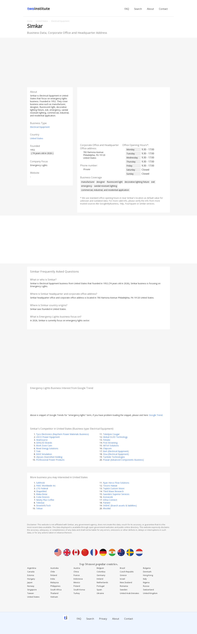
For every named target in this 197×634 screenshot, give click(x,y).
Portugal (100, 586)
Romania (124, 586)
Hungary (31, 578)
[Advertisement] (98, 62)
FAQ (127, 8)
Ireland (100, 578)
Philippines (55, 586)
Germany (101, 575)
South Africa (56, 589)
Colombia (101, 571)
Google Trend (155, 415)
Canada (30, 571)
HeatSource (42, 439)
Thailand (54, 593)
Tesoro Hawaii (110, 485)
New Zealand (126, 582)
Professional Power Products (50, 459)
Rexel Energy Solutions (47, 448)
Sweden (123, 589)
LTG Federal (42, 488)
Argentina (31, 568)
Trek (38, 451)
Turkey (77, 593)
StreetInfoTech (43, 505)
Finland (53, 575)
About (150, 8)
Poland (77, 586)
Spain (99, 589)
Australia (54, 568)
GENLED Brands (44, 442)
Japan (29, 582)
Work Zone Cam (44, 445)
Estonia (30, 575)
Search (138, 8)
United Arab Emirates (129, 593)
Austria (77, 568)
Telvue (39, 508)
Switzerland (148, 589)
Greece (123, 575)
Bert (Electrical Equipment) (116, 451)
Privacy (103, 618)
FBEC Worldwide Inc (46, 485)
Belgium (100, 568)
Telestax (40, 502)
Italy (145, 578)
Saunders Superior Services (116, 494)
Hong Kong (148, 575)
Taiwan (30, 593)
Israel (122, 578)
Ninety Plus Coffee (45, 499)
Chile (52, 571)
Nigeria (146, 582)
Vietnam (54, 596)
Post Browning (110, 442)
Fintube (106, 439)
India (52, 578)
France (77, 575)
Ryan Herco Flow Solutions (116, 482)
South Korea (79, 589)
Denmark (147, 571)
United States (36, 138)
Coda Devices (42, 497)
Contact (163, 8)
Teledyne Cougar (111, 434)
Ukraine (100, 593)
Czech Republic (127, 571)
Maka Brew (41, 494)
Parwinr (106, 502)
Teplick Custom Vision (113, 488)
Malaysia (54, 582)
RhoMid (107, 508)
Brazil (122, 568)
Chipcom (107, 448)
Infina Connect (110, 499)
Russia (146, 586)
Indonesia (78, 578)
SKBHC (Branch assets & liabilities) (120, 505)
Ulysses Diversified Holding (49, 457)
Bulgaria (147, 568)
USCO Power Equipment (48, 437)
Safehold (40, 482)
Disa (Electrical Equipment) (116, 454)
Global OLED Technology (115, 437)
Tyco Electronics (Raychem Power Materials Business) (62, 434)
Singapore (32, 589)
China (76, 571)
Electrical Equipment (40, 127)
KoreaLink (108, 497)
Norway (30, 586)
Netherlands (102, 582)
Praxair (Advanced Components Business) (123, 459)
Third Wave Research (113, 491)
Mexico (77, 582)
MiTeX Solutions (111, 445)
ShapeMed (41, 491)
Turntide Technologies (114, 457)
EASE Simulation (44, 454)
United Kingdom (150, 593)
